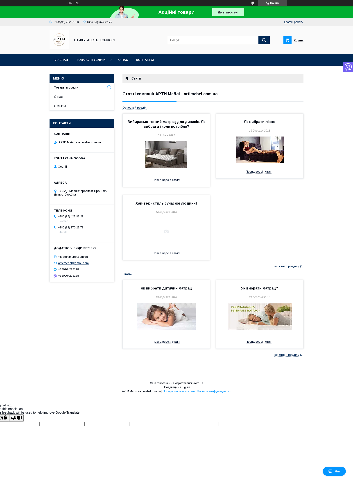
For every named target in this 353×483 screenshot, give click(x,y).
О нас (123, 60)
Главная (61, 60)
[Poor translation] (16, 418)
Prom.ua (197, 383)
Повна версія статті (166, 180)
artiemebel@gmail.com (73, 263)
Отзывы (60, 106)
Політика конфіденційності (214, 391)
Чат (334, 471)
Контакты (145, 60)
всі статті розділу (286, 266)
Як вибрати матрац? (259, 288)
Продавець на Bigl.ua (176, 387)
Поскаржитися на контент (179, 391)
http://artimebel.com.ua (73, 256)
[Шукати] (264, 40)
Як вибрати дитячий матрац (166, 288)
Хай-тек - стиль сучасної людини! (166, 203)
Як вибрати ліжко (259, 122)
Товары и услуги (91, 60)
